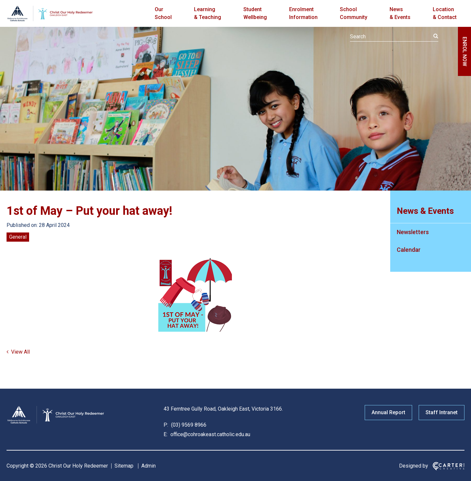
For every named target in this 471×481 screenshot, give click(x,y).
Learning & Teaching (207, 13)
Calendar (409, 249)
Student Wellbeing (255, 13)
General (17, 237)
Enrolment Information (303, 13)
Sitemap (123, 466)
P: (166, 425)
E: (165, 434)
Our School (163, 13)
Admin (148, 466)
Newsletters (413, 232)
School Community (353, 13)
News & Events (400, 13)
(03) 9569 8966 (188, 425)
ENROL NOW (465, 51)
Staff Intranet (442, 412)
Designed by (413, 466)
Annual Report (388, 412)
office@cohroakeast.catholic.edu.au (209, 434)
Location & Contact (445, 13)
